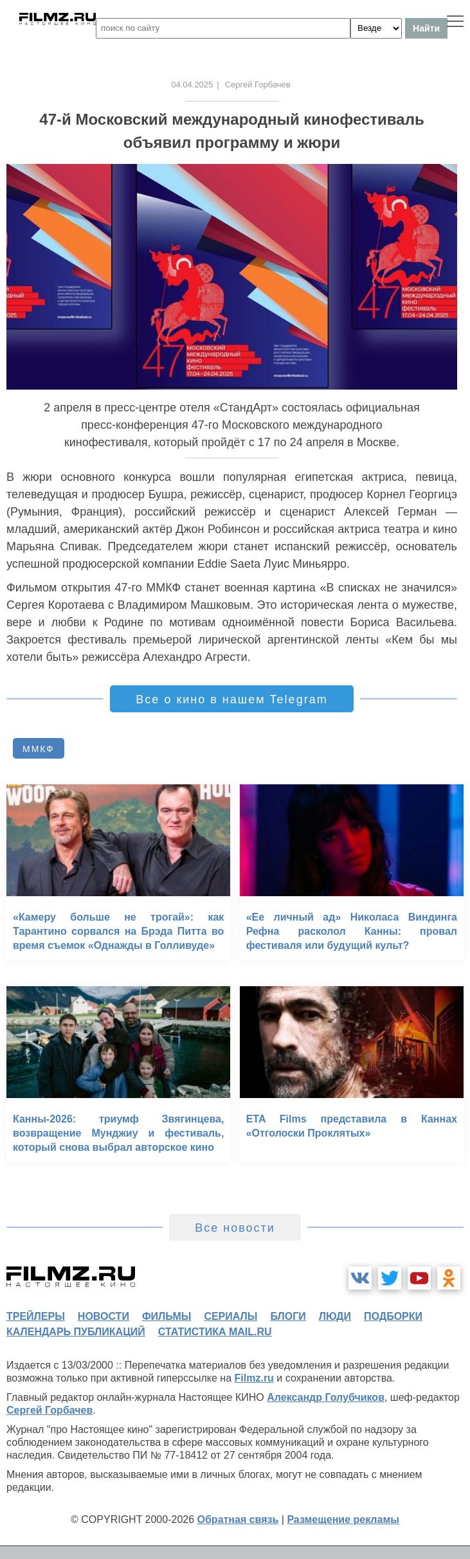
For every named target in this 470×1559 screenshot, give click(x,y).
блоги (287, 1316)
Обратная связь (238, 1519)
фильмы (166, 1316)
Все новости (235, 1227)
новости (103, 1316)
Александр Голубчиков (325, 1397)
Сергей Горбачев (49, 1410)
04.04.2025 (192, 84)
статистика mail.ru (215, 1331)
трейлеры (35, 1316)
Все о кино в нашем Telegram (231, 699)
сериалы (230, 1316)
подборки (393, 1316)
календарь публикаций (75, 1331)
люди (335, 1316)
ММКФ (39, 749)
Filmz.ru (254, 1378)
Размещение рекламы (343, 1519)
